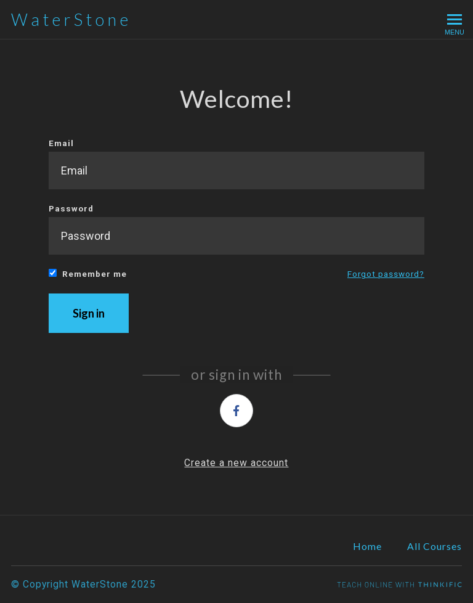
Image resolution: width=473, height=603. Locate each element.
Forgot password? (385, 274)
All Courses (434, 546)
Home (367, 546)
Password (236, 229)
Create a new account (236, 463)
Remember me (88, 274)
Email (236, 163)
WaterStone (71, 19)
